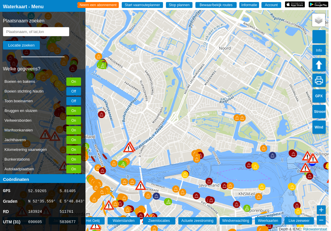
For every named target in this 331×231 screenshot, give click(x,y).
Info (319, 50)
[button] (95, 225)
